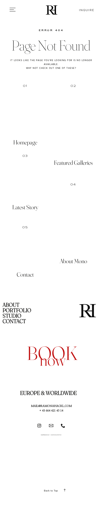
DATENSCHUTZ (56, 435)
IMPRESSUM (45, 435)
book (52, 353)
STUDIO (11, 315)
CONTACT (14, 321)
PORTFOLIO (16, 310)
